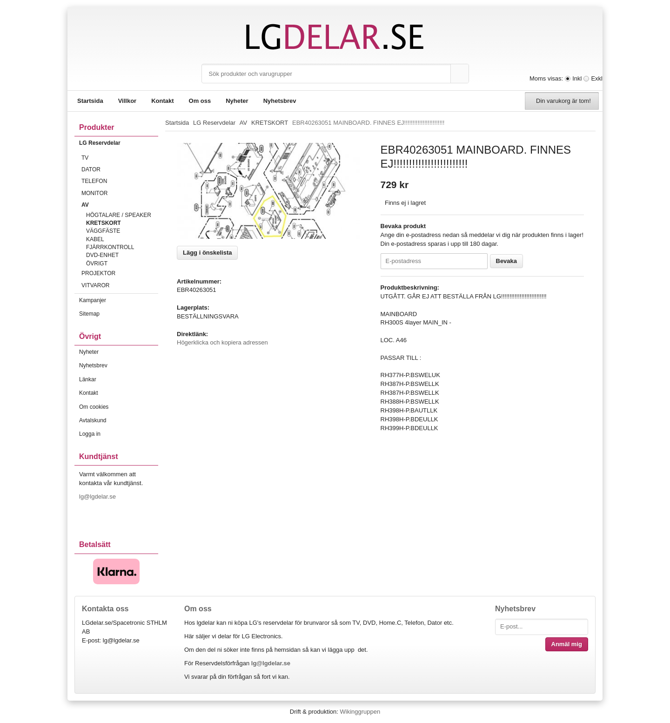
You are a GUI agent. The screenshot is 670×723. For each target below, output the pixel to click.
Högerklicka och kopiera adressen (222, 342)
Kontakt (162, 100)
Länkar (87, 379)
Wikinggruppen (360, 711)
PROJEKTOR (119, 273)
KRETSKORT (103, 223)
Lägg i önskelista (207, 252)
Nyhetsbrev (279, 100)
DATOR (119, 169)
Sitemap (89, 314)
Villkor (127, 100)
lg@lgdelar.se (98, 496)
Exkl (597, 78)
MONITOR (119, 193)
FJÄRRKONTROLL (110, 247)
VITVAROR (119, 285)
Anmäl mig (566, 644)
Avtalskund (92, 420)
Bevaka (506, 260)
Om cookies (93, 407)
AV (119, 205)
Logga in (89, 434)
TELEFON (119, 181)
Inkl (577, 78)
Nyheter (237, 100)
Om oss (200, 100)
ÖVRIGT (96, 263)
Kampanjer (92, 300)
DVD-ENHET (102, 255)
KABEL (95, 239)
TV (119, 158)
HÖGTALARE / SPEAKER (118, 215)
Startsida (90, 100)
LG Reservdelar (118, 143)
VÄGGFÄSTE (103, 231)
